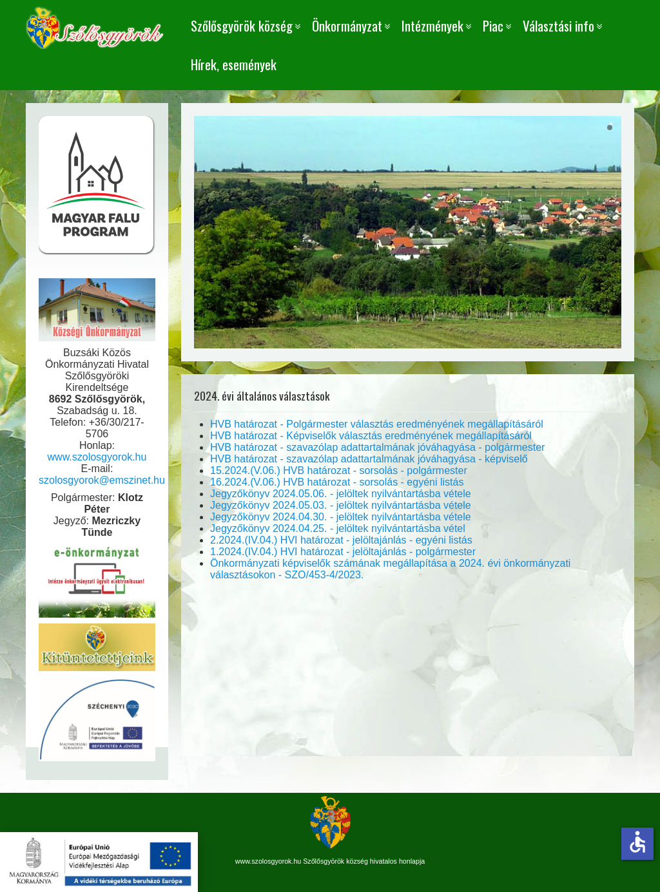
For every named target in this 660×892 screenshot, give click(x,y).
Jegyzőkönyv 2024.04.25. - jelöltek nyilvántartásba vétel (337, 528)
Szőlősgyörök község (242, 25)
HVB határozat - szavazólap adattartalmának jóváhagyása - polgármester (377, 447)
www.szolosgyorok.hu (97, 456)
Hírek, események (234, 64)
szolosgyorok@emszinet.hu (102, 480)
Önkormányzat (347, 25)
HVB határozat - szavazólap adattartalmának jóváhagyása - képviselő (369, 458)
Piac (493, 25)
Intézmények (432, 25)
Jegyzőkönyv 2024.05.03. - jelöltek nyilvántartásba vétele (340, 505)
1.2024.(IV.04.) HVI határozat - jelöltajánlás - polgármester (343, 551)
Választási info (558, 25)
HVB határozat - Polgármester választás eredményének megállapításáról (376, 424)
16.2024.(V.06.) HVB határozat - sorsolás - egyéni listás (336, 482)
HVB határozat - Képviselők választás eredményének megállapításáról (371, 435)
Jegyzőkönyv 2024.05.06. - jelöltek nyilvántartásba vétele (340, 493)
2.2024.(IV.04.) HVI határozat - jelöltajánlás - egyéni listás (341, 540)
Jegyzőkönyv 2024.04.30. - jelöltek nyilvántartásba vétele (340, 516)
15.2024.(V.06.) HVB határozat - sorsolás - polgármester (338, 470)
